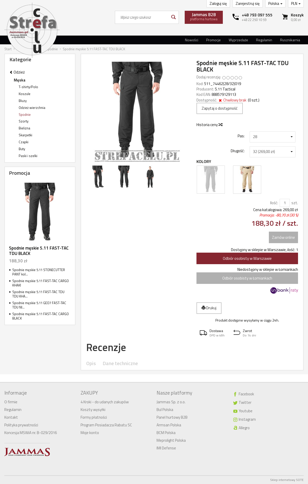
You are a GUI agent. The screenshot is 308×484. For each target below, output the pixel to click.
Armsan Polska (169, 425)
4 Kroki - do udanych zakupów (105, 402)
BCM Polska (166, 433)
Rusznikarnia (290, 40)
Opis (91, 363)
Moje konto (90, 433)
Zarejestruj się (248, 3)
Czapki (23, 142)
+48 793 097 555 (257, 15)
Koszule (24, 93)
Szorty (23, 121)
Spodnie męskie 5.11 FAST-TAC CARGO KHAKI (40, 283)
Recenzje (106, 347)
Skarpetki (25, 135)
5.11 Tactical (225, 89)
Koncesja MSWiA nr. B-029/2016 (30, 433)
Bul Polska (165, 410)
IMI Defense (166, 448)
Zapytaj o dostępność (220, 108)
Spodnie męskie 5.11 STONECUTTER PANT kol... (38, 272)
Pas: (241, 136)
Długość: (238, 150)
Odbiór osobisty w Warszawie (247, 258)
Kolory (203, 161)
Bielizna (24, 128)
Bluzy (23, 100)
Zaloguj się (218, 3)
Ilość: (274, 202)
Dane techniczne (120, 363)
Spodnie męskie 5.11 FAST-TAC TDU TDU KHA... (38, 294)
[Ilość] (285, 203)
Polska (275, 3)
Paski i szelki (28, 155)
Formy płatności (94, 417)
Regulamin (264, 40)
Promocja (19, 173)
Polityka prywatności (21, 425)
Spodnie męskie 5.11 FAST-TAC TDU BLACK (39, 250)
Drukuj (209, 308)
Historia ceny (209, 125)
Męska (19, 80)
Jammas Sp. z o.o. (171, 402)
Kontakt (11, 417)
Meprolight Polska (171, 440)
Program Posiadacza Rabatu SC (106, 425)
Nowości (191, 40)
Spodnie (25, 114)
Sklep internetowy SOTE (287, 479)
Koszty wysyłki (93, 410)
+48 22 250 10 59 (254, 19)
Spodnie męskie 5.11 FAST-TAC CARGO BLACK (40, 316)
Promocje (213, 40)
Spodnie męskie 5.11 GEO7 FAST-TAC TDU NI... (39, 305)
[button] (213, 333)
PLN (296, 3)
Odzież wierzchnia (32, 107)
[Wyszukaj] (173, 17)
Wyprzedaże (238, 40)
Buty (22, 148)
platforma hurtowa (203, 16)
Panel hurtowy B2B (172, 417)
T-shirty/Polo (28, 86)
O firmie (10, 402)
